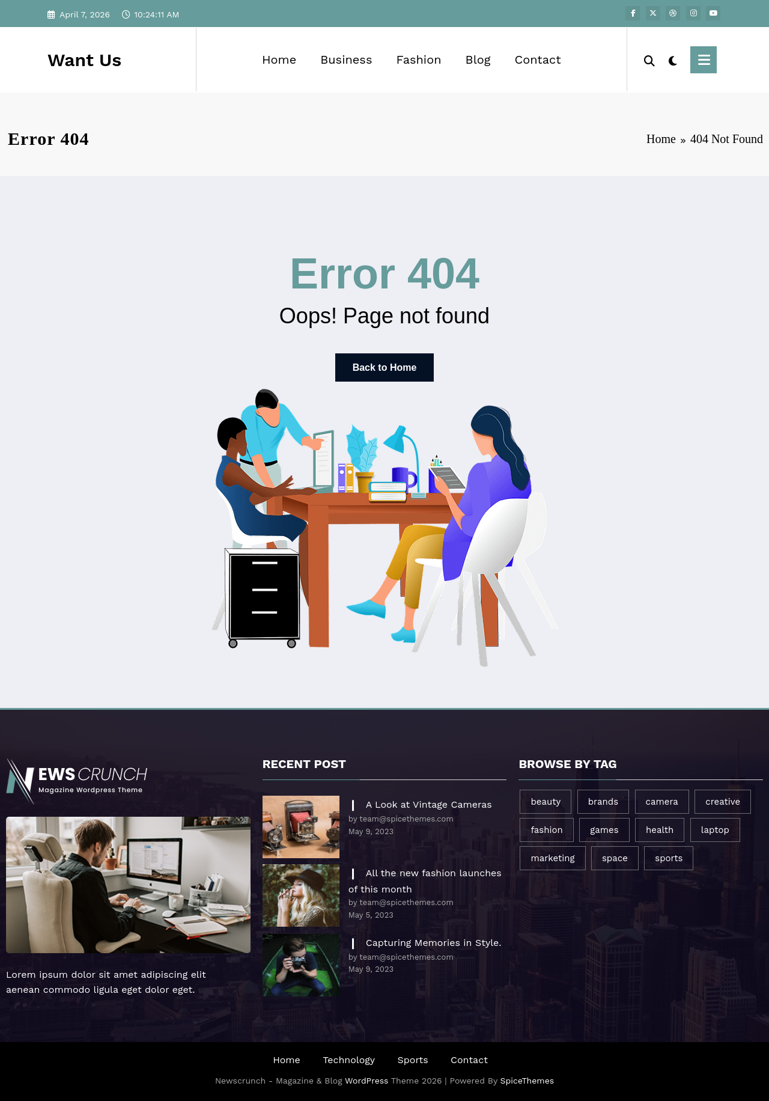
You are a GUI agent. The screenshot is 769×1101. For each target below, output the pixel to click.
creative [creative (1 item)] (722, 801)
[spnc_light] (673, 59)
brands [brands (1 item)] (603, 801)
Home (279, 59)
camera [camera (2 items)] (662, 801)
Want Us (84, 59)
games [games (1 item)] (604, 830)
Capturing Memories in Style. (434, 942)
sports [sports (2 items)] (668, 858)
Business (346, 59)
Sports (413, 1060)
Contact (537, 59)
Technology (349, 1060)
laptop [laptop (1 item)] (715, 830)
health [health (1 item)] (659, 830)
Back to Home (385, 367)
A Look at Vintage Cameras (429, 804)
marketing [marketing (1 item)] (552, 858)
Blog (478, 59)
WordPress (366, 1080)
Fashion (418, 59)
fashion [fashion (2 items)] (546, 830)
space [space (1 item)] (615, 858)
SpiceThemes (527, 1080)
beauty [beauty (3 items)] (545, 801)
